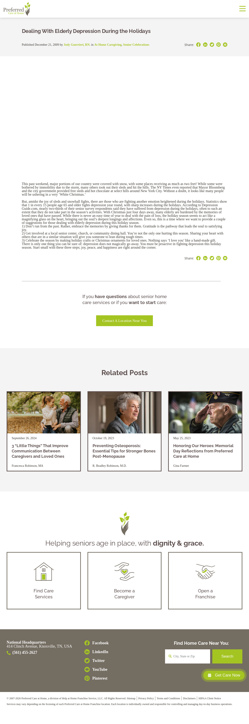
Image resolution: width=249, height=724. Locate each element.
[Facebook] (96, 643)
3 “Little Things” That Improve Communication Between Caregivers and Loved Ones (40, 451)
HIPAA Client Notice (209, 698)
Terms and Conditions (168, 698)
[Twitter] (96, 660)
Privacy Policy (146, 698)
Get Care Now (224, 675)
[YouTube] (96, 669)
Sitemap (131, 698)
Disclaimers (189, 698)
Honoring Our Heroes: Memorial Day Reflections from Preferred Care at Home (203, 451)
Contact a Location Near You (124, 321)
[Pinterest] (96, 678)
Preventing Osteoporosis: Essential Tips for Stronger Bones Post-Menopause (124, 451)
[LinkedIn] (96, 651)
